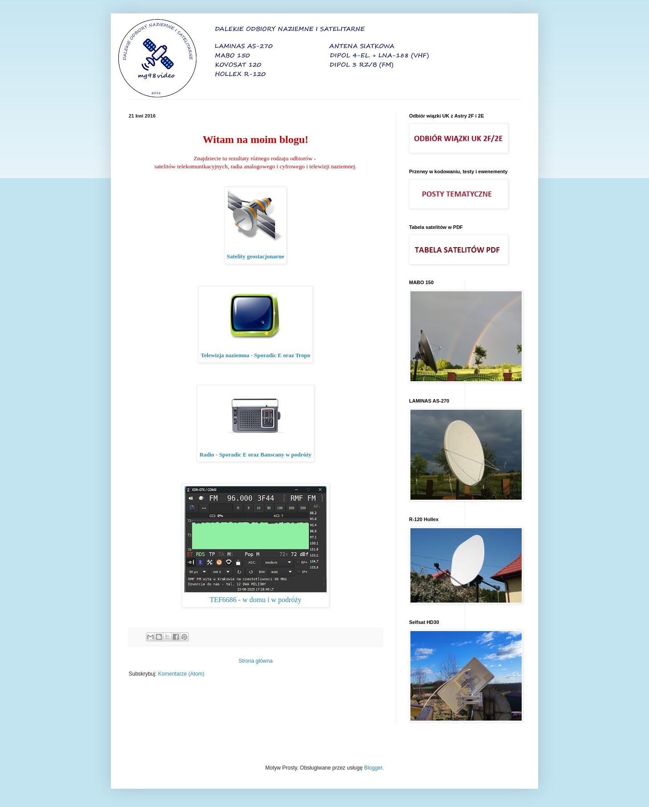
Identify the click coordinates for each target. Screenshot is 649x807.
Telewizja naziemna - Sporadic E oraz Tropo (255, 355)
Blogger (373, 768)
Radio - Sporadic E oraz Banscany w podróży (255, 454)
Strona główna (256, 661)
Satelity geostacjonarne (255, 256)
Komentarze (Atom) (181, 674)
